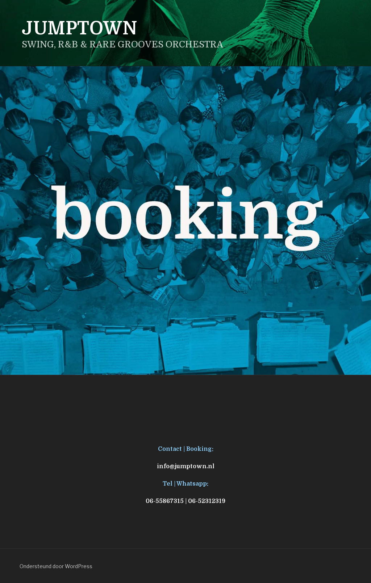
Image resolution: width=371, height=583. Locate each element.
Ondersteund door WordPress (56, 566)
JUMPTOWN (79, 28)
